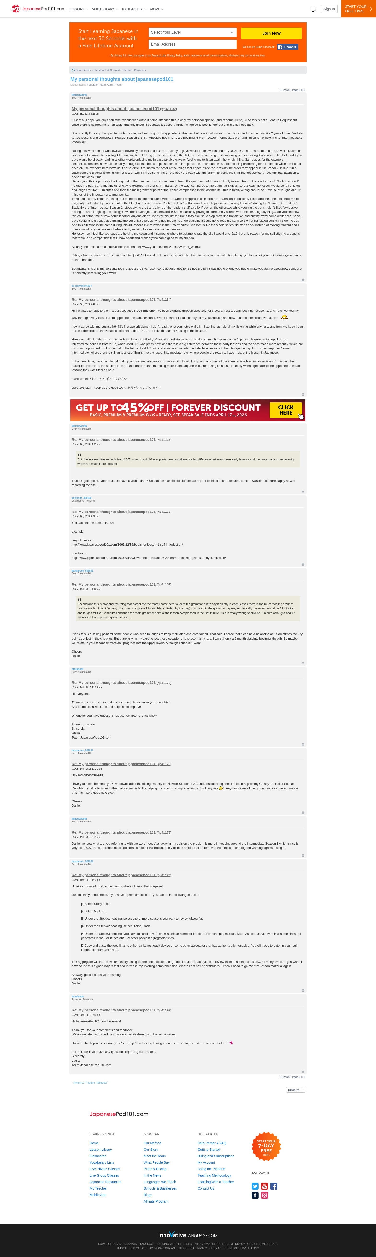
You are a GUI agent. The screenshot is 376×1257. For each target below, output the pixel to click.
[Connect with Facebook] (288, 46)
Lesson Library (101, 1149)
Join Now (271, 33)
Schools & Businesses (160, 1188)
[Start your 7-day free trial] (266, 1147)
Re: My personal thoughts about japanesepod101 (114, 299)
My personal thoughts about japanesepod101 (121, 79)
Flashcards (98, 1156)
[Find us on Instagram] (264, 1195)
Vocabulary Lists (102, 1162)
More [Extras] (155, 9)
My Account (206, 1162)
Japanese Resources (105, 1182)
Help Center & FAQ (212, 1143)
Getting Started (209, 1149)
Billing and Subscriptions (216, 1156)
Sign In (329, 9)
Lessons (77, 9)
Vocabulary (103, 9)
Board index (83, 70)
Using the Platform (211, 1169)
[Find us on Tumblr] (255, 1195)
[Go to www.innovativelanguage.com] (188, 1234)
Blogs (148, 1195)
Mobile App (98, 1195)
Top (303, 280)
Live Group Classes (104, 1175)
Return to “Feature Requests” (90, 1082)
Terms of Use (159, 55)
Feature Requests (135, 70)
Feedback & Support (107, 70)
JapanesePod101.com (217, 1243)
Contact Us (206, 1188)
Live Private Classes (105, 1169)
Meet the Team (155, 1156)
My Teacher (132, 9)
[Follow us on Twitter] (255, 1186)
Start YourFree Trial (359, 9)
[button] (312, 8)
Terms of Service (237, 1248)
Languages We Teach (160, 1182)
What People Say (157, 1162)
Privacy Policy (174, 55)
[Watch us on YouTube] (264, 1186)
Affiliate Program (156, 1201)
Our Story (151, 1149)
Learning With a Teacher (216, 1182)
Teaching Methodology (214, 1175)
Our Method (152, 1143)
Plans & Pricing (155, 1169)
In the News (152, 1175)
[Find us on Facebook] (274, 1186)
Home (94, 1143)
